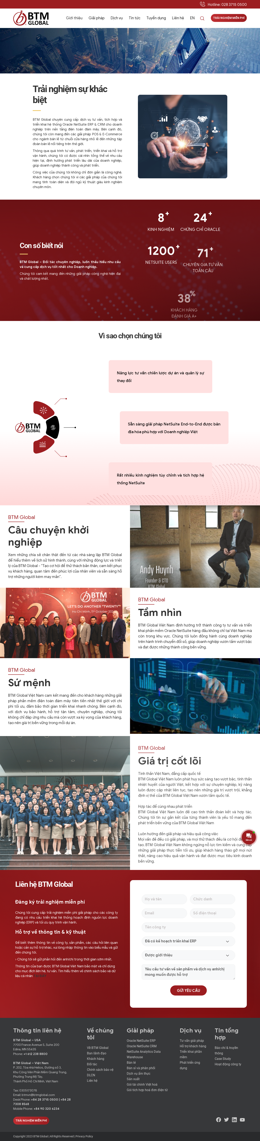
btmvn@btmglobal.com (38, 1095)
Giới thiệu (74, 18)
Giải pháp (97, 18)
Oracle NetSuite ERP (141, 1041)
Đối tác (92, 1064)
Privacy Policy (84, 1136)
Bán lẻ (131, 1063)
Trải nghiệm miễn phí (229, 18)
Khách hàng (95, 1059)
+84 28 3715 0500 (45, 1099)
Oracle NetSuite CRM (142, 1046)
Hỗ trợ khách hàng (193, 1046)
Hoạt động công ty (228, 1064)
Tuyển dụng (156, 18)
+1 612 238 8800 (36, 1054)
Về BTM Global (97, 1048)
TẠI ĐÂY (40, 976)
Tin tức (134, 18)
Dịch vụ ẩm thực (138, 1073)
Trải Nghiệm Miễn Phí (31, 1120)
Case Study (223, 1059)
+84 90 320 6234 (46, 1109)
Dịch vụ (117, 18)
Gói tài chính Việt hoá (142, 1084)
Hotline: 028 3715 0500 (227, 4)
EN (192, 18)
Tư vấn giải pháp (192, 1041)
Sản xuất (133, 1079)
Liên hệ (178, 18)
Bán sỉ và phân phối (141, 1068)
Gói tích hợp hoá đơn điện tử (147, 1090)
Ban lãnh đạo (96, 1053)
